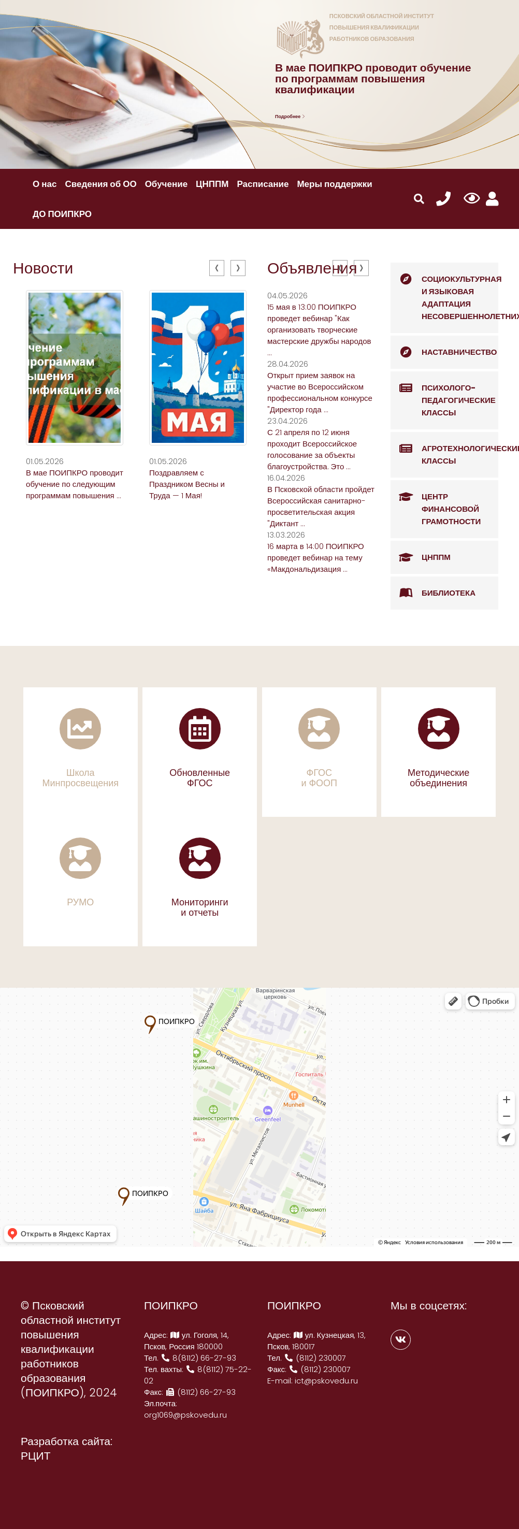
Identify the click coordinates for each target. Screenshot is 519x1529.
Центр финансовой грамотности (436, 503)
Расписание (263, 184)
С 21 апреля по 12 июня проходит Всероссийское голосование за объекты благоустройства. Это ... (312, 449)
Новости (43, 268)
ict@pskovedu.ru (326, 1380)
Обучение (166, 184)
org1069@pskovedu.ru (185, 1414)
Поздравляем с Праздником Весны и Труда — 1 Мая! (187, 484)
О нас (44, 184)
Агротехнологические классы (444, 449)
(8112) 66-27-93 (200, 1392)
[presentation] (216, 268)
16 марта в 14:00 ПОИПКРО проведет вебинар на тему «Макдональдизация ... (315, 557)
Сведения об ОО (100, 184)
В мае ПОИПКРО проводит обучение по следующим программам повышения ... (74, 484)
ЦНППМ (212, 184)
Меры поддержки (334, 184)
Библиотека (433, 593)
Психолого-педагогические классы (443, 394)
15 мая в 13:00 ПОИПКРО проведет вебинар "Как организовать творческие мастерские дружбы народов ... (319, 329)
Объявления (312, 268)
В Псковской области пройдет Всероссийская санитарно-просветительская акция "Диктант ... (320, 506)
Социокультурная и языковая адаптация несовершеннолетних (444, 292)
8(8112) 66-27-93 (198, 1357)
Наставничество (444, 352)
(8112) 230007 (315, 1357)
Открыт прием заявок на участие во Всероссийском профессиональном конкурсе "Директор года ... (319, 392)
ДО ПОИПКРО (62, 214)
